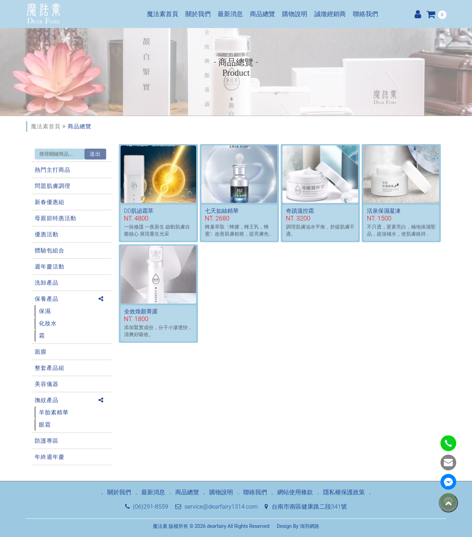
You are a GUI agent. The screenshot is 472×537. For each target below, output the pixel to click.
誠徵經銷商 (330, 14)
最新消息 (230, 14)
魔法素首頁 (162, 14)
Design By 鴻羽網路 (298, 526)
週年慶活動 (49, 266)
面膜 (41, 351)
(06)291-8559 (146, 506)
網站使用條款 (295, 492)
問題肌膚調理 (52, 186)
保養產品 (47, 298)
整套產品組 (49, 368)
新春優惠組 (49, 202)
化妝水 (48, 323)
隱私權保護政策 (344, 492)
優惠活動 (47, 234)
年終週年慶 (49, 457)
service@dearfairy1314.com (216, 506)
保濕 (45, 311)
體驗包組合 (49, 250)
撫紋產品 (47, 400)
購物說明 (294, 14)
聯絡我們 (365, 14)
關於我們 (198, 14)
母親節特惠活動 (55, 218)
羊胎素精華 (54, 412)
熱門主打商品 (52, 169)
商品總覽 (262, 14)
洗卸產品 (47, 282)
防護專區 (47, 440)
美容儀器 (47, 384)
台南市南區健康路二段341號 (306, 506)
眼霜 (45, 424)
